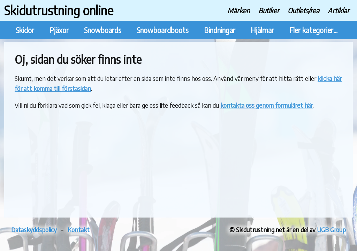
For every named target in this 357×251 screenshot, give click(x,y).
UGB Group (331, 230)
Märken (238, 10)
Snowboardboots (163, 30)
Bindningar (219, 30)
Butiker (268, 10)
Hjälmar (262, 30)
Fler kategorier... (313, 30)
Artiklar (338, 10)
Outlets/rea (303, 10)
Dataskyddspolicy (34, 230)
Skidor (25, 30)
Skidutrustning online (58, 10)
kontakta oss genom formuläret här (266, 105)
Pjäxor (59, 30)
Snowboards (102, 30)
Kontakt (79, 230)
